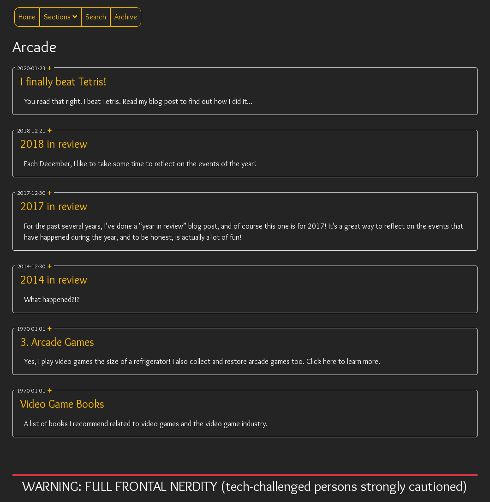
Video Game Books (62, 404)
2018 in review (53, 144)
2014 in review (53, 279)
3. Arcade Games (57, 342)
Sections (60, 16)
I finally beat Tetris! (63, 81)
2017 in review (53, 206)
